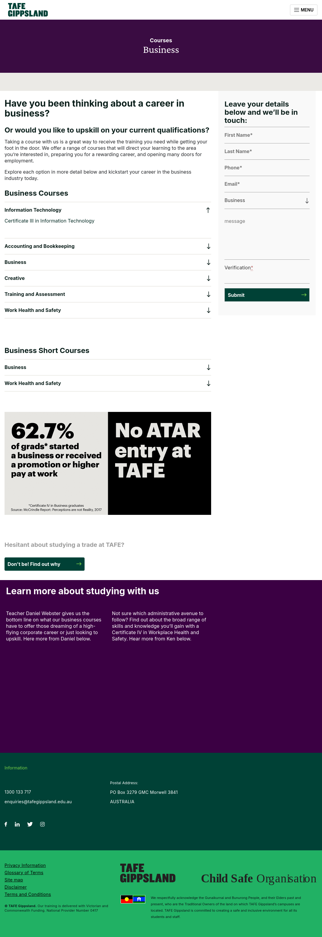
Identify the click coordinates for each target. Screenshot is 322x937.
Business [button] (15, 262)
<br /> (55, 678)
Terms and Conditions (28, 894)
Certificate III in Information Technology (50, 221)
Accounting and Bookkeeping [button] (40, 246)
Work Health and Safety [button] (33, 310)
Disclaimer (16, 887)
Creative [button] (15, 278)
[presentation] (265, 270)
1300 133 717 (18, 791)
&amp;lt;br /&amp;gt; (161, 678)
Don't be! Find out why (34, 564)
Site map (14, 879)
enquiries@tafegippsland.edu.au (38, 801)
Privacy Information (25, 865)
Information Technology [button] (33, 210)
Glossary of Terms (24, 872)
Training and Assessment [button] (35, 294)
